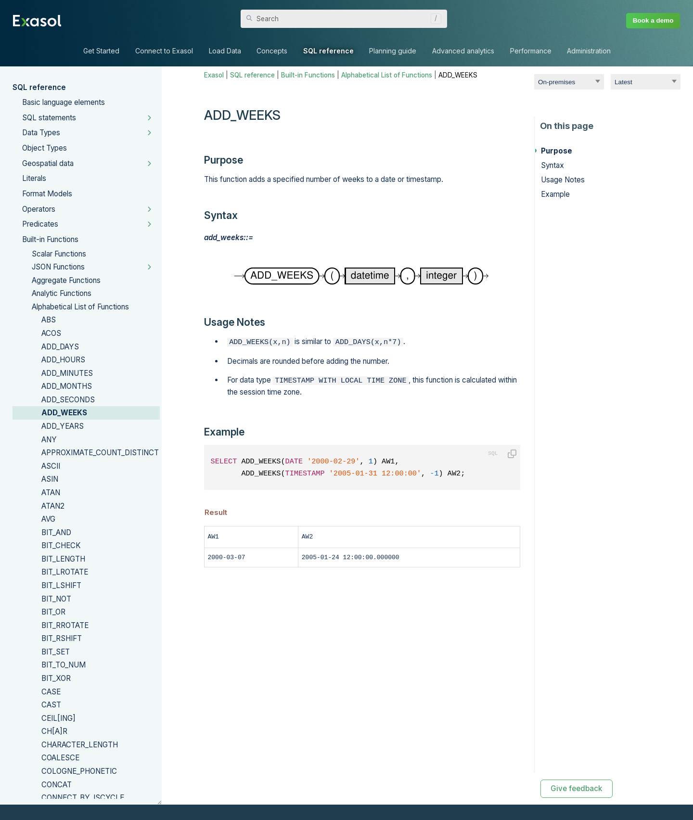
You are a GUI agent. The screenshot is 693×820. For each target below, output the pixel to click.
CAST (51, 704)
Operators (38, 209)
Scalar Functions (59, 253)
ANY (49, 439)
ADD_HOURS (63, 359)
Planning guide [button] (392, 51)
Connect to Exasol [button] (164, 51)
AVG (48, 519)
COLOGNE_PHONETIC (79, 771)
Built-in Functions (50, 239)
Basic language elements (63, 102)
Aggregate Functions (66, 280)
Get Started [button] (101, 51)
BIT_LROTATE (64, 572)
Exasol (214, 75)
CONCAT (56, 784)
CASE (51, 691)
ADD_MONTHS (66, 386)
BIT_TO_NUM (63, 664)
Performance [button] (531, 51)
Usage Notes (563, 179)
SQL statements (49, 117)
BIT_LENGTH (63, 559)
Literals (34, 178)
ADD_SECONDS (68, 399)
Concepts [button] (272, 51)
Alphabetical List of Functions (80, 306)
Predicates (40, 224)
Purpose (556, 150)
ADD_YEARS (62, 426)
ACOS (51, 333)
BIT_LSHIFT (61, 585)
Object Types (44, 148)
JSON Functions (58, 266)
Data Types (41, 132)
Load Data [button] (225, 51)
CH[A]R (54, 731)
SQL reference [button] (328, 51)
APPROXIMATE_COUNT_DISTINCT (100, 452)
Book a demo (653, 20)
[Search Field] (344, 19)
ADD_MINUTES (67, 373)
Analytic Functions (61, 293)
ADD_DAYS (60, 346)
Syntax (552, 165)
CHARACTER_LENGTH (79, 744)
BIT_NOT (56, 598)
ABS (48, 319)
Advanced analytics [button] (463, 51)
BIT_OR (53, 611)
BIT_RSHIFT (61, 638)
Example (555, 194)
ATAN (50, 492)
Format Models (47, 193)
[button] (433, 19)
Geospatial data (48, 163)
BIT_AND (56, 532)
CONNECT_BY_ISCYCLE (82, 797)
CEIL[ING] (58, 718)
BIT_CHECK (61, 545)
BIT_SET (55, 651)
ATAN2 (52, 506)
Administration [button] (589, 51)
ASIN (49, 479)
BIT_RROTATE (65, 625)
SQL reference (39, 87)
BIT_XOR (56, 678)
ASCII (50, 466)
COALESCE (60, 757)
